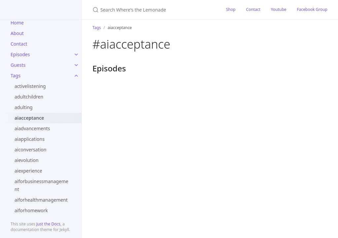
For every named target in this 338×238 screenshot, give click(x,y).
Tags (15, 75)
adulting (24, 107)
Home (17, 23)
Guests (18, 65)
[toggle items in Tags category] (76, 75)
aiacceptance (29, 118)
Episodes (20, 54)
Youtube (279, 9)
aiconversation (30, 149)
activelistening (30, 86)
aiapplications (30, 139)
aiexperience (28, 171)
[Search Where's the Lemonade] (151, 10)
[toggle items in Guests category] (76, 65)
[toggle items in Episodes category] (76, 54)
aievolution (27, 160)
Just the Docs (48, 224)
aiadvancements (32, 128)
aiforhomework (31, 210)
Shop (231, 9)
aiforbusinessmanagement (41, 185)
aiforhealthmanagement (41, 200)
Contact (19, 44)
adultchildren (29, 97)
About (17, 33)
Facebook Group (312, 9)
